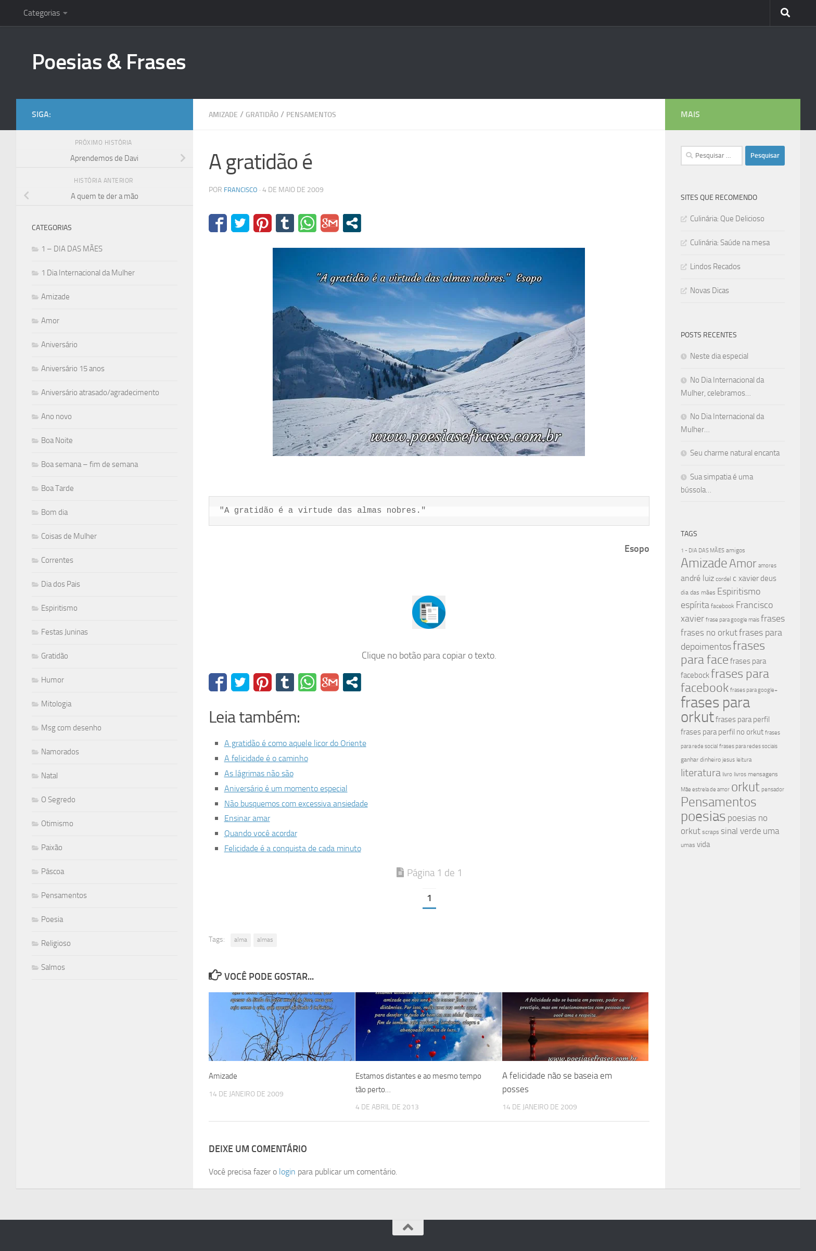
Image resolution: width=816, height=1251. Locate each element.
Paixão (51, 847)
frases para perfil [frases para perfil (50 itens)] (743, 719)
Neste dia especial (719, 356)
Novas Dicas (709, 290)
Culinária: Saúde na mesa (730, 242)
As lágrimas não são (263, 773)
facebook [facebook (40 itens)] (722, 606)
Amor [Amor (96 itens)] (743, 564)
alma (240, 939)
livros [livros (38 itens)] (740, 774)
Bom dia (54, 512)
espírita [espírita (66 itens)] (695, 605)
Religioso (56, 943)
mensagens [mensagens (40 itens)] (763, 774)
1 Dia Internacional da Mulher (88, 272)
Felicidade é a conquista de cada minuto (300, 848)
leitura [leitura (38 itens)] (743, 759)
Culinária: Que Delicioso (727, 218)
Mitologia (56, 704)
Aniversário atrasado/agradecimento (100, 392)
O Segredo (58, 799)
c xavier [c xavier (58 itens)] (746, 578)
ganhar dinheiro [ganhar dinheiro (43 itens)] (701, 759)
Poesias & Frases (109, 62)
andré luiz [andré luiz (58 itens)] (697, 578)
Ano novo (56, 416)
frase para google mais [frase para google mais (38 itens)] (732, 619)
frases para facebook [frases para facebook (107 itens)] (725, 680)
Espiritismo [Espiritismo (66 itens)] (738, 591)
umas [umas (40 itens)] (688, 845)
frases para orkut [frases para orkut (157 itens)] (715, 709)
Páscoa (52, 871)
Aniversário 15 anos (73, 368)
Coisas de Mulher (69, 536)
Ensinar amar (250, 818)
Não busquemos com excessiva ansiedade (305, 803)
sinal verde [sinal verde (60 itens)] (741, 831)
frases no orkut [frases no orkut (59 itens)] (709, 633)
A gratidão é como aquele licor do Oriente (303, 743)
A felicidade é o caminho (271, 758)
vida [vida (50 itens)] (703, 844)
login (287, 1172)
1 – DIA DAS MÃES (72, 249)
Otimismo (57, 823)
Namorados (60, 751)
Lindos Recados (715, 266)
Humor (52, 680)
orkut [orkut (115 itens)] (745, 786)
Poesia (52, 919)
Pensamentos (325, 114)
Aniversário (59, 344)
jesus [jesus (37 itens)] (728, 759)
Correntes (57, 560)
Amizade (226, 114)
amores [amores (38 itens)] (767, 565)
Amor (50, 320)
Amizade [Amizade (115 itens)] (704, 563)
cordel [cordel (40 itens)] (723, 579)
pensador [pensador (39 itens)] (772, 789)
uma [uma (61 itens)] (771, 831)
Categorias (41, 13)
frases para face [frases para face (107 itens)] (723, 652)
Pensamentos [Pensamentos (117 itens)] (719, 802)
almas (265, 939)
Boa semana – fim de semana (89, 464)
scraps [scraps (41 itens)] (710, 832)
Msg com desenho (71, 727)
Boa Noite (57, 440)
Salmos (53, 967)
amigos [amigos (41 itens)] (735, 550)
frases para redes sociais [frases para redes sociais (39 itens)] (748, 746)
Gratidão (270, 114)
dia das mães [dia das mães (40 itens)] (698, 592)
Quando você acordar (265, 833)
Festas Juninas (64, 632)
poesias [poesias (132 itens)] (703, 816)
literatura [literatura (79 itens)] (701, 772)
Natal (49, 775)
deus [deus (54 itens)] (768, 578)
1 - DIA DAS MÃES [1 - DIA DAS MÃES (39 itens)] (702, 550)
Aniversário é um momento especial (293, 788)
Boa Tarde (57, 488)
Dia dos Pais (60, 584)
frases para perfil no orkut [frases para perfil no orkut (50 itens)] (722, 732)
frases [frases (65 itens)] (773, 618)
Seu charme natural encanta (735, 453)
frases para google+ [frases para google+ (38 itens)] (753, 690)
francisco (242, 189)
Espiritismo (59, 608)
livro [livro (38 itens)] (727, 774)
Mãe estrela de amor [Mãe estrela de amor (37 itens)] (705, 789)
